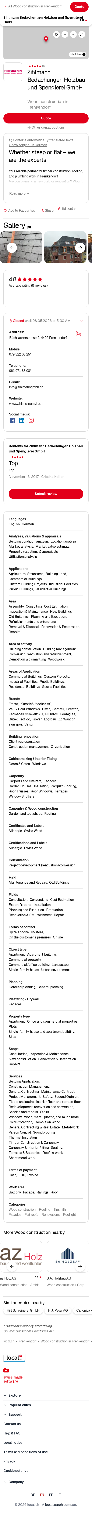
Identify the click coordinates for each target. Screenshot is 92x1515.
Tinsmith (60, 1209)
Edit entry (66, 208)
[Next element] (80, 248)
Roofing (44, 1209)
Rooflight (69, 1214)
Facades (15, 1214)
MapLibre (76, 54)
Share (47, 210)
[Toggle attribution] (83, 54)
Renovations (51, 1214)
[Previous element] (12, 248)
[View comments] (84, 20)
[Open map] (78, 334)
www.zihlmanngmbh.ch (26, 403)
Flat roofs (31, 1214)
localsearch (54, 1504)
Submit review (46, 494)
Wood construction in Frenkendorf (65, 1341)
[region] (46, 42)
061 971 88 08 (20, 371)
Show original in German (28, 145)
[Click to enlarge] (21, 247)
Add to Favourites (21, 210)
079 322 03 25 (20, 354)
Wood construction (22, 1209)
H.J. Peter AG (58, 1310)
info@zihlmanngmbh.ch (26, 387)
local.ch (8, 1341)
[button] (46, 39)
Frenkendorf (27, 1341)
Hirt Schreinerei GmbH (23, 1310)
